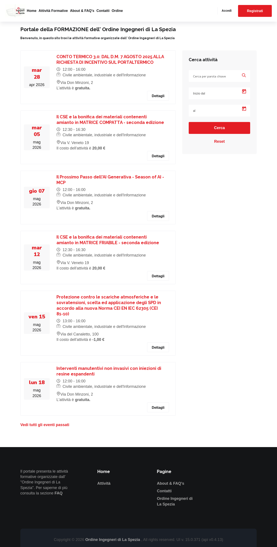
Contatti (103, 11)
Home (31, 11)
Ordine (117, 11)
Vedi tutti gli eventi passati (44, 425)
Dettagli (158, 96)
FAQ (59, 493)
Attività (104, 483)
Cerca (219, 128)
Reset (219, 141)
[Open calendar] (244, 91)
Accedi (227, 10)
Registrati (255, 11)
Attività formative (53, 11)
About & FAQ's (82, 11)
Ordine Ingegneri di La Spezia (113, 539)
